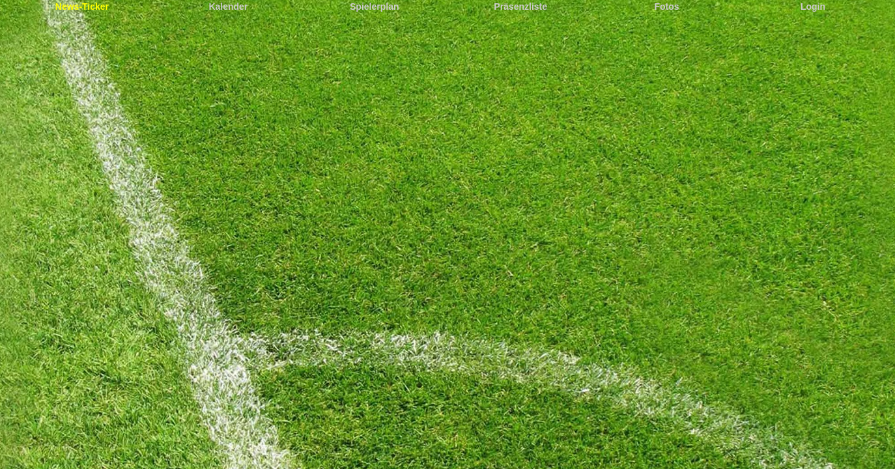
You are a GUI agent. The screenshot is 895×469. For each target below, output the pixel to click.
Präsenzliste (520, 6)
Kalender (228, 6)
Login (813, 6)
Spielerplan (374, 6)
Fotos (667, 6)
